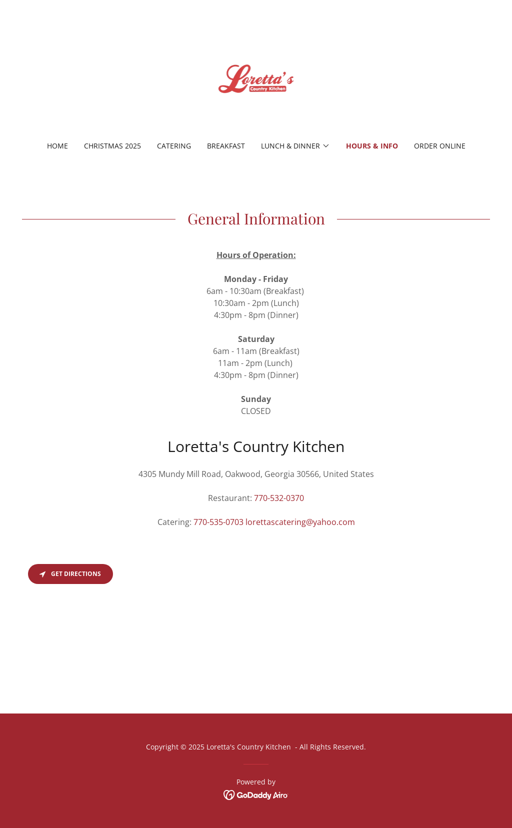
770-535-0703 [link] (219, 522)
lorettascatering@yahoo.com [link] (300, 522)
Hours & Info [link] (372, 145)
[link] (256, 77)
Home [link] (57, 145)
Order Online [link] (440, 145)
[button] (295, 146)
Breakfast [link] (226, 145)
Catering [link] (174, 145)
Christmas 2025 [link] (112, 145)
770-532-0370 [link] (279, 498)
